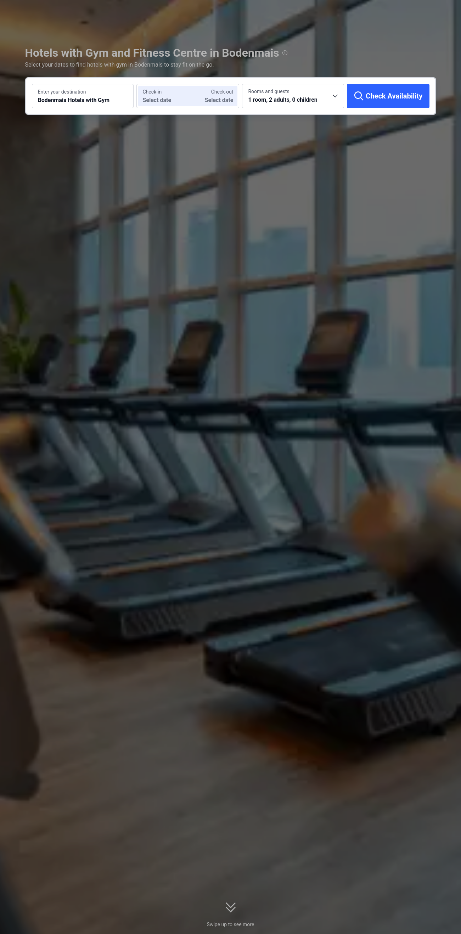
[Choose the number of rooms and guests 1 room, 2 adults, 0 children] (293, 96)
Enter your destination (62, 92)
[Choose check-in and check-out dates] (162, 96)
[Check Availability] (388, 96)
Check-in (152, 92)
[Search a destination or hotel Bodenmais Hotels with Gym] (83, 96)
